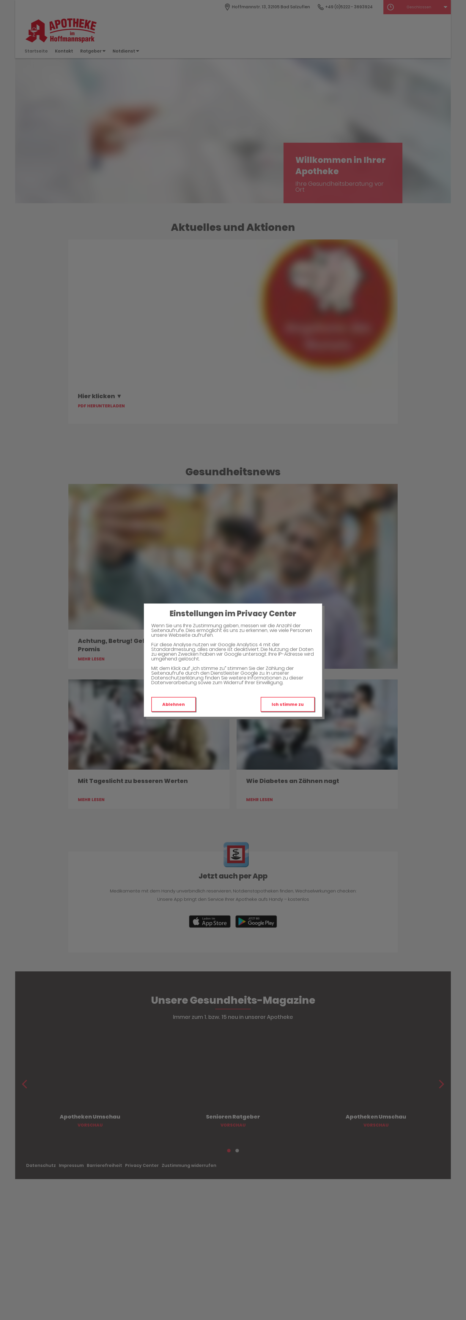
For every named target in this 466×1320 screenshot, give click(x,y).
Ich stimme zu (288, 704)
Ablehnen (173, 704)
